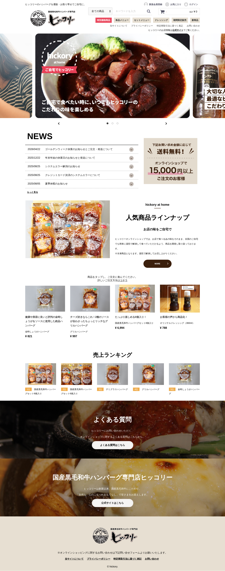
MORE (157, 264)
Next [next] (166, 123)
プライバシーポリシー (142, 25)
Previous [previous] (59, 123)
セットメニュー (141, 20)
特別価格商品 (103, 20)
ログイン (191, 4)
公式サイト (177, 30)
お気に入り (173, 4)
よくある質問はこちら (112, 445)
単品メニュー (122, 20)
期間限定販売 (179, 20)
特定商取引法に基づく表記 (170, 25)
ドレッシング (161, 20)
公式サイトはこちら (112, 503)
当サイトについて (118, 25)
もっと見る (32, 192)
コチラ (124, 280)
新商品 (195, 20)
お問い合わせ (193, 25)
